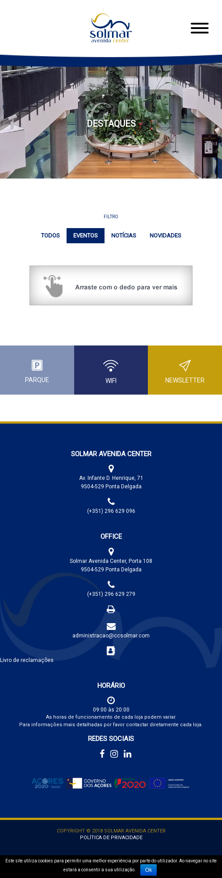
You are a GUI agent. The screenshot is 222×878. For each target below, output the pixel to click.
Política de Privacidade (111, 838)
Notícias (123, 235)
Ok (148, 870)
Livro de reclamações (27, 660)
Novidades (165, 235)
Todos (50, 235)
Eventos (85, 235)
